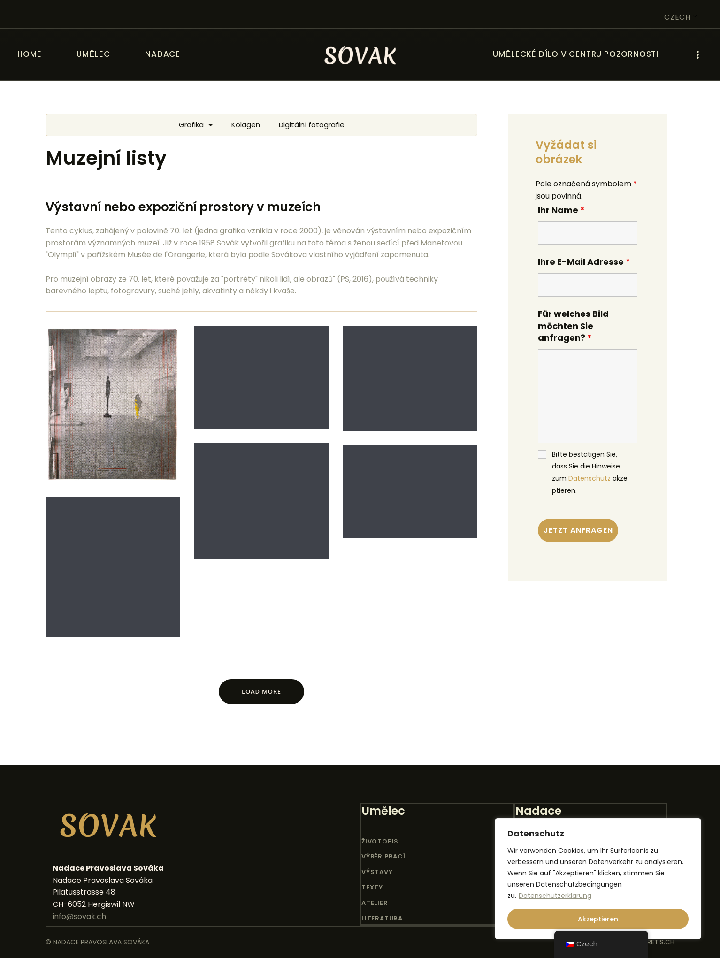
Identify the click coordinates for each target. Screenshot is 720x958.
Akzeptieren (598, 919)
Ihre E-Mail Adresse (584, 262)
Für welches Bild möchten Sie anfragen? (573, 326)
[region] (598, 878)
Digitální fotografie (312, 125)
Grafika (196, 125)
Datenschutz (589, 478)
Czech (677, 17)
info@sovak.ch (79, 916)
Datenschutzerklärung (555, 895)
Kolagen (245, 125)
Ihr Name (561, 210)
